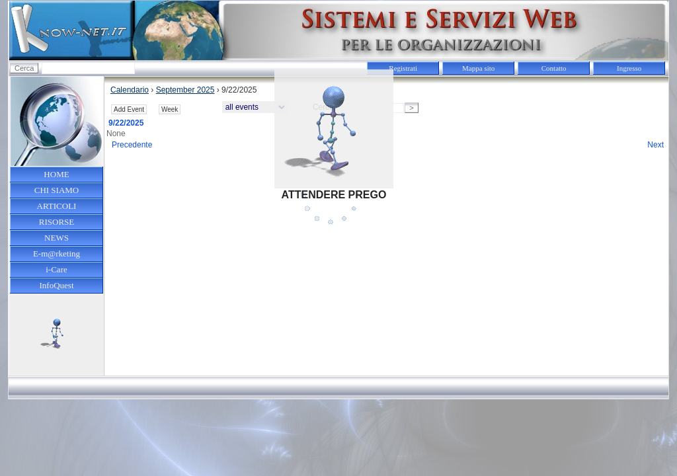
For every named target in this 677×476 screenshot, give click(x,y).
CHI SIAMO (56, 190)
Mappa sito (478, 68)
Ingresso (629, 68)
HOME (56, 174)
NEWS (56, 238)
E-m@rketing (56, 253)
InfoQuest (57, 285)
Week (169, 109)
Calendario (129, 90)
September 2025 (185, 90)
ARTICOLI (57, 206)
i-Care (56, 269)
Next (655, 144)
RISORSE (56, 222)
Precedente (132, 144)
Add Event (129, 109)
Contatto (554, 68)
